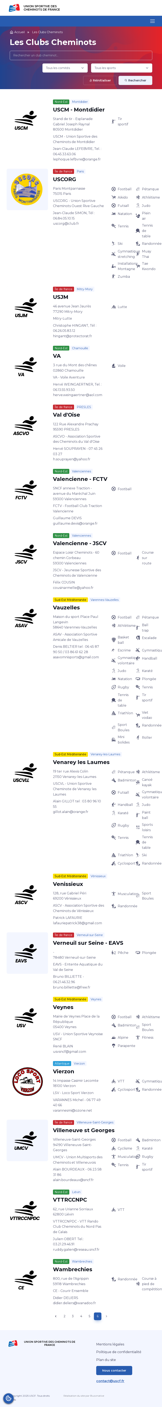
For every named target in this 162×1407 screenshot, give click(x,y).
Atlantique (62, 1063)
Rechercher (135, 80)
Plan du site (106, 1360)
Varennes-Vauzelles (105, 600)
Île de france (63, 171)
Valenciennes (81, 471)
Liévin (76, 1192)
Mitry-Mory (85, 289)
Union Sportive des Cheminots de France (42, 8)
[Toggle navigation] (152, 21)
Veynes (96, 999)
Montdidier (80, 102)
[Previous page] (56, 1316)
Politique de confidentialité (118, 1352)
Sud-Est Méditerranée (70, 600)
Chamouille (80, 348)
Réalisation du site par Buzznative (84, 1395)
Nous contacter (114, 1370)
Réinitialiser (100, 80)
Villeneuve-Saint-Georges (95, 1122)
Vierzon (79, 1063)
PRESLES (84, 407)
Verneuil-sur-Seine (90, 935)
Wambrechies (82, 1261)
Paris (80, 171)
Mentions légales (110, 1344)
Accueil (17, 32)
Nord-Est (61, 102)
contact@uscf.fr (110, 1381)
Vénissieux (98, 876)
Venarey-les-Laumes (105, 754)
